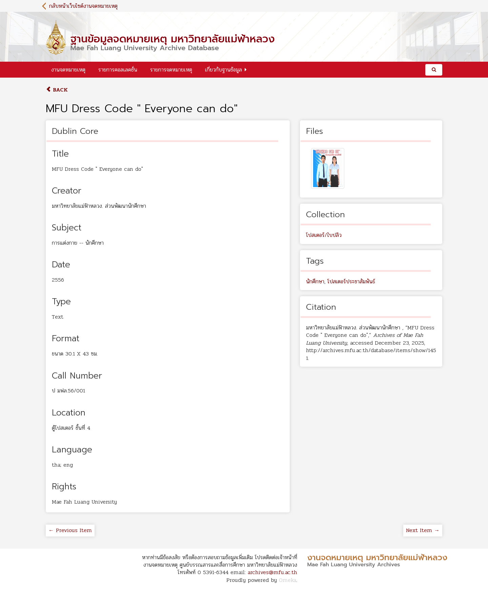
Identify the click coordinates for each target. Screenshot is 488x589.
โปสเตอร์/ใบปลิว (324, 235)
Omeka (287, 580)
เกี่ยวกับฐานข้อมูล (223, 69)
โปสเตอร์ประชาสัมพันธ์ (351, 281)
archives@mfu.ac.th (272, 572)
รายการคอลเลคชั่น (117, 69)
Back (57, 90)
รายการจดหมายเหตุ (171, 69)
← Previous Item (70, 530)
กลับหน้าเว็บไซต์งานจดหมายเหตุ (83, 6)
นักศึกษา (315, 281)
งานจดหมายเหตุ (68, 69)
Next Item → (423, 530)
